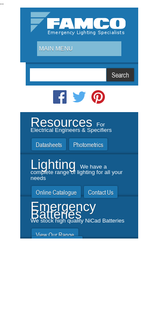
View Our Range (55, 235)
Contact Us (100, 192)
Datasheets (49, 144)
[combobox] (79, 48)
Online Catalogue (56, 192)
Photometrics (88, 144)
